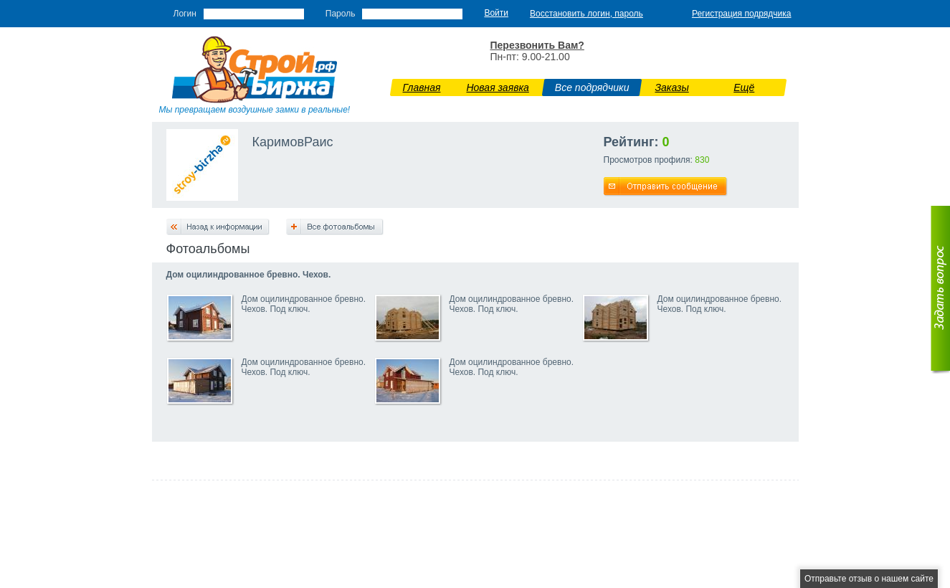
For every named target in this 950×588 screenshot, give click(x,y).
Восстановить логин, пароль (586, 14)
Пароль (341, 14)
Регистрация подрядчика (742, 14)
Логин (185, 14)
